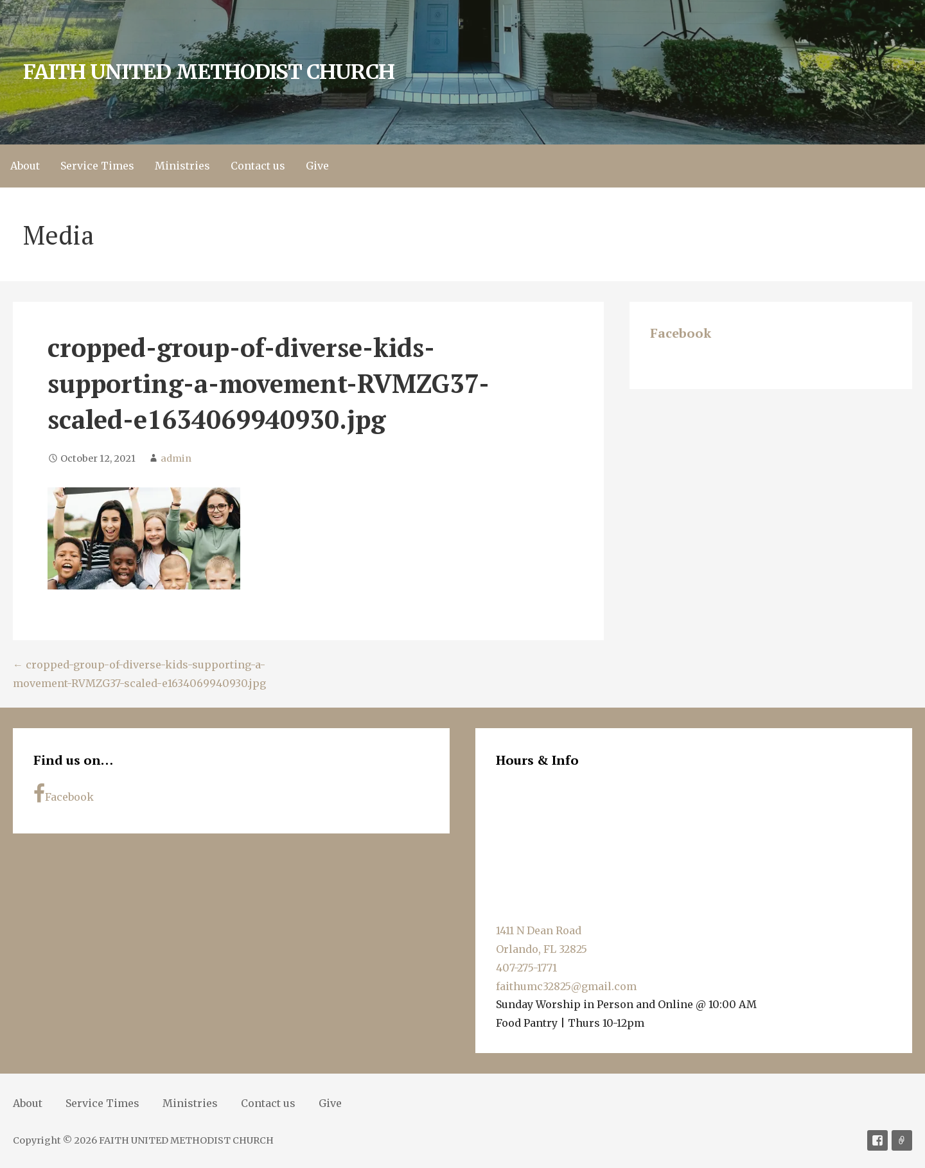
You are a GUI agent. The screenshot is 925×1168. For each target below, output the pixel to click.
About (25, 165)
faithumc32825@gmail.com (566, 986)
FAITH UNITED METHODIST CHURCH (208, 72)
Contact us (258, 165)
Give (317, 165)
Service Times (97, 165)
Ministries (182, 165)
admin (176, 458)
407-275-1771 (526, 967)
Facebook (680, 333)
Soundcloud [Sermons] (902, 1140)
